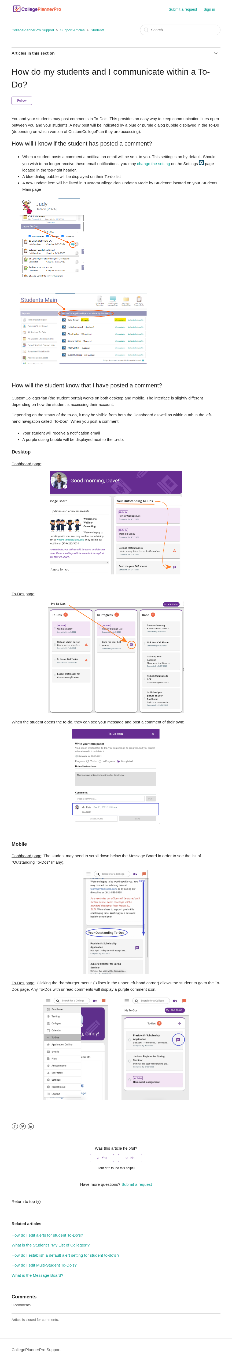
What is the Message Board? (37, 1275)
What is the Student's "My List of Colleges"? (51, 1245)
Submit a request (183, 9)
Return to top (26, 1201)
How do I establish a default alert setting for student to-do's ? (65, 1255)
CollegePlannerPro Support (33, 30)
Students (97, 30)
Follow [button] (22, 100)
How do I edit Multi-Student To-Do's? (44, 1265)
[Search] (180, 30)
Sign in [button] (209, 9)
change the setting (153, 163)
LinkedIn (30, 1126)
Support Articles (72, 30)
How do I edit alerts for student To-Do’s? (47, 1235)
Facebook (15, 1126)
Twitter (22, 1126)
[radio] (102, 1158)
